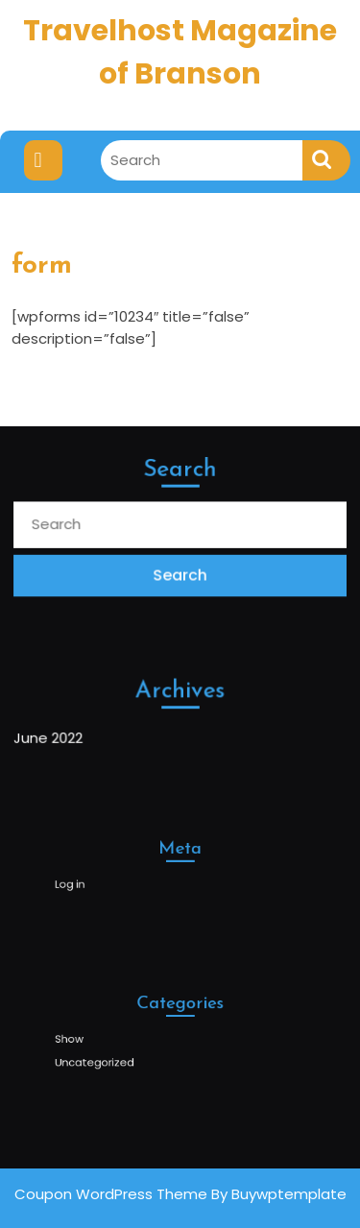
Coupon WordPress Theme (110, 1194)
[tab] (43, 160)
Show (85, 1038)
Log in (86, 882)
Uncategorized (107, 1058)
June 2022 (50, 737)
